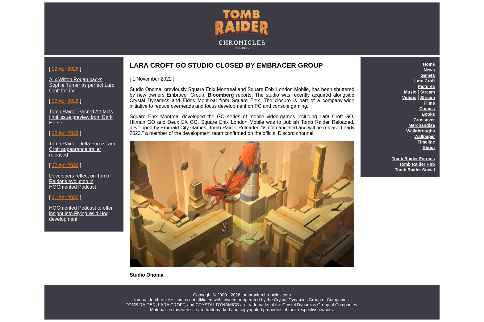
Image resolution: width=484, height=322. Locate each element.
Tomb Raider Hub (417, 164)
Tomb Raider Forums (413, 158)
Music (410, 92)
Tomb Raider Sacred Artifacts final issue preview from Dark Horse (81, 117)
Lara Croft (424, 80)
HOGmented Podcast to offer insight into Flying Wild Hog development (81, 213)
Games (427, 75)
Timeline (426, 142)
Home (429, 64)
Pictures (426, 86)
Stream (427, 92)
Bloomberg (221, 95)
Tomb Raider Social (415, 169)
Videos (409, 97)
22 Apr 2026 (65, 69)
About (429, 147)
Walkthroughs (420, 130)
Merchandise (421, 125)
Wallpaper (425, 136)
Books (428, 114)
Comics (427, 108)
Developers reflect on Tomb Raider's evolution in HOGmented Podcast (79, 181)
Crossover (424, 119)
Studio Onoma (146, 275)
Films (429, 103)
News (429, 69)
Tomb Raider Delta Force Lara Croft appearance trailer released (82, 149)
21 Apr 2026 (65, 197)
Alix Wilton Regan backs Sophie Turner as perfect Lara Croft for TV (82, 85)
